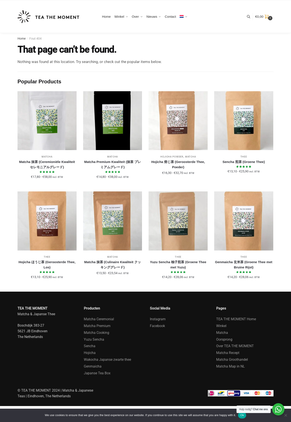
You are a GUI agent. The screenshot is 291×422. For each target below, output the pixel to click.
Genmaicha (93, 366)
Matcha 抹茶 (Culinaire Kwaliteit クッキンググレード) (112, 264)
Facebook (157, 326)
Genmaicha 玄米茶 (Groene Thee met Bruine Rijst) (243, 264)
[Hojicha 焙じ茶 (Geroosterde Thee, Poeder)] (178, 120)
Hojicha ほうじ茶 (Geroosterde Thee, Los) (47, 264)
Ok (242, 415)
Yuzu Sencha (94, 339)
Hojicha (90, 353)
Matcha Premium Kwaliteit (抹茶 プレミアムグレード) (112, 164)
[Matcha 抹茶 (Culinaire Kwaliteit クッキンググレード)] (112, 220)
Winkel (221, 326)
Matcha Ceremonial (99, 319)
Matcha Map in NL (230, 366)
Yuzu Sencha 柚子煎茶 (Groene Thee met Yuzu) (178, 264)
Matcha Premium (97, 326)
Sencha (89, 346)
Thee (243, 156)
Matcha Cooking (96, 333)
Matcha (47, 156)
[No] (285, 415)
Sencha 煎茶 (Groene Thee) (244, 162)
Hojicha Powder (171, 156)
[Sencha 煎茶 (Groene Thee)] (243, 120)
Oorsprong (224, 339)
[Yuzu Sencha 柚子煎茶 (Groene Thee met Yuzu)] (178, 220)
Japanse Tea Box (97, 373)
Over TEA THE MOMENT (235, 346)
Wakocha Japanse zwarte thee (107, 359)
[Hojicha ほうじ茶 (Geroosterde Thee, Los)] (47, 220)
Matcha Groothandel (232, 359)
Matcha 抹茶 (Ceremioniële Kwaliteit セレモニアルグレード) (47, 164)
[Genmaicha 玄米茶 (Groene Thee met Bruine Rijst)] (243, 220)
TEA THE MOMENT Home (236, 319)
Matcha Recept (227, 353)
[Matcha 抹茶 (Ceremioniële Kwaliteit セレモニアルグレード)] (47, 120)
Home (22, 38)
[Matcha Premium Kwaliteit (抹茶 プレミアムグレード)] (112, 120)
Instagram (158, 319)
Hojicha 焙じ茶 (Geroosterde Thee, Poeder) (178, 164)
